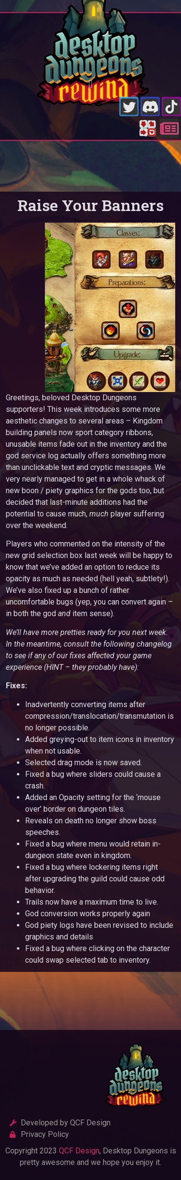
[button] (90, 84)
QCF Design (79, 1150)
